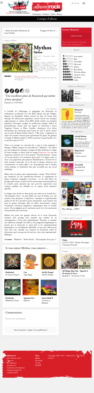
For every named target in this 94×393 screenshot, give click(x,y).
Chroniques (36, 14)
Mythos (42, 47)
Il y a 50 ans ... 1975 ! (70, 209)
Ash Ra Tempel (47, 272)
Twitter (38, 363)
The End (77, 112)
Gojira (64, 240)
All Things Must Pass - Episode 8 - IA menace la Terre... (75, 272)
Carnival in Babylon (46, 301)
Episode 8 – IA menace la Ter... (74, 276)
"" (76, 124)
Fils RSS (38, 365)
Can (25, 272)
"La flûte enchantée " (81, 156)
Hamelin (78, 153)
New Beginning (80, 139)
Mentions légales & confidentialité (14, 371)
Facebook (38, 360)
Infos (53, 14)
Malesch (27, 300)
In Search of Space (12, 275)
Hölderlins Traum (12, 300)
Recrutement (12, 363)
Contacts (10, 360)
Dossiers (46, 14)
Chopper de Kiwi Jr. (47, 31)
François (7, 102)
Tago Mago (28, 275)
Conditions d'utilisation (16, 368)
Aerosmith (79, 165)
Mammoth (78, 110)
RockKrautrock (78, 97)
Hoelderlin (9, 298)
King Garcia (79, 150)
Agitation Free (45, 152)
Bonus (59, 14)
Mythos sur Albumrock (76, 86)
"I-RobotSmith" (79, 170)
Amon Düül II (47, 298)
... (63, 211)
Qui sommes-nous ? (14, 358)
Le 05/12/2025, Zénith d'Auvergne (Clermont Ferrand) (75, 243)
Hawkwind (9, 272)
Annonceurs (11, 365)
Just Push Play (80, 167)
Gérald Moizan (80, 136)
